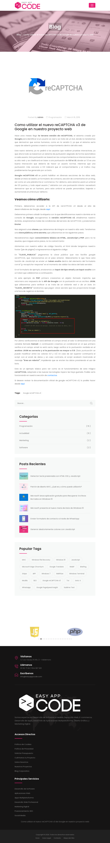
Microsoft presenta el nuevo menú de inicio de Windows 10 (57, 508)
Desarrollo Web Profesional (26, 802)
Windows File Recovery (41, 560)
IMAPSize (59, 573)
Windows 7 (46, 573)
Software (23, 447)
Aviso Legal (46, 838)
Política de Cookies (23, 744)
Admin (40, 117)
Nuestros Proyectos (23, 766)
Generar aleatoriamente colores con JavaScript (52, 529)
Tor (68, 580)
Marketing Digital (22, 806)
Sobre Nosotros (21, 762)
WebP (72, 567)
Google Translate (57, 567)
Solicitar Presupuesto (24, 753)
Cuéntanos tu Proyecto (25, 757)
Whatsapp (26, 587)
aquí (48, 209)
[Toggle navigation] (92, 5)
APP (34, 573)
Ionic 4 (78, 580)
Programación (55, 117)
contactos (52, 375)
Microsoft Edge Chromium (33, 567)
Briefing (83, 567)
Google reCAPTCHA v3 (32, 393)
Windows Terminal (76, 573)
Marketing (24, 440)
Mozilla (25, 580)
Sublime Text (69, 587)
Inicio (38, 838)
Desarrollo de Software (25, 789)
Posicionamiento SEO (24, 811)
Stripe (24, 573)
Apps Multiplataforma (24, 797)
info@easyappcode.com (31, 676)
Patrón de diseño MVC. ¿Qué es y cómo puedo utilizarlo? (56, 486)
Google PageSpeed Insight (47, 587)
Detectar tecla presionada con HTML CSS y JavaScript (55, 476)
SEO (35, 580)
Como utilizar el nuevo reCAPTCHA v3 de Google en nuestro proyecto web (58, 34)
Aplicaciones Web (22, 793)
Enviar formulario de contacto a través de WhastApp (54, 518)
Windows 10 (60, 560)
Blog (19, 34)
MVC (24, 560)
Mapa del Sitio (69, 838)
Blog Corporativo (22, 771)
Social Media (20, 815)
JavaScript (75, 560)
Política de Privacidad (24, 749)
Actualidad (24, 433)
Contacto (57, 838)
